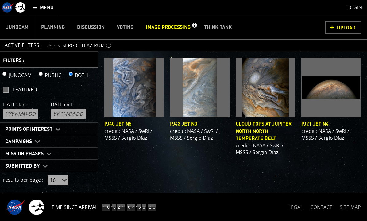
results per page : (23, 179)
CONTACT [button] (321, 207)
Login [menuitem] (354, 7)
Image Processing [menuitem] (168, 27)
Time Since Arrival (75, 207)
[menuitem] (43, 7)
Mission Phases (24, 153)
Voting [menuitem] (125, 27)
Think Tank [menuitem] (218, 27)
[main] (183, 110)
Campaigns (18, 141)
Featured (25, 89)
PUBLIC (53, 75)
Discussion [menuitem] (91, 27)
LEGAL (295, 206)
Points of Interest (28, 129)
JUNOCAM (20, 75)
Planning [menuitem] (53, 27)
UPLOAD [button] (346, 27)
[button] (194, 27)
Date (14, 104)
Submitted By (22, 166)
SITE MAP (350, 207)
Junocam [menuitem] (17, 27)
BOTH (81, 75)
